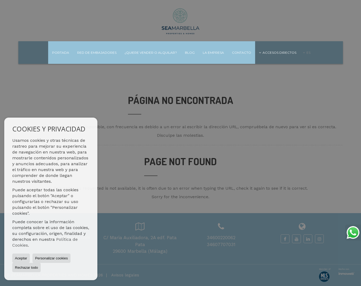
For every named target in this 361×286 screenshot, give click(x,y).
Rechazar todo (26, 268)
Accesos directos (277, 53)
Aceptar (21, 258)
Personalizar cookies (51, 258)
